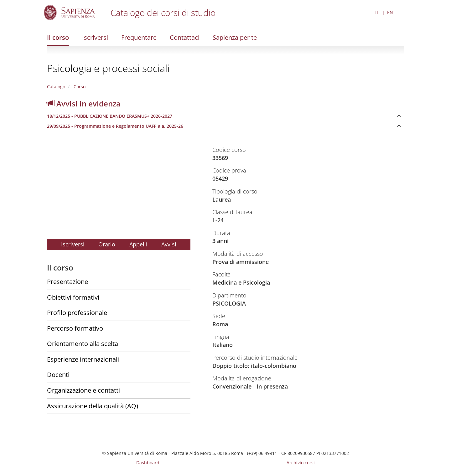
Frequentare (139, 37)
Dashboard (147, 463)
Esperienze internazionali (83, 359)
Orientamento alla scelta (82, 343)
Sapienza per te (235, 37)
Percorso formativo (75, 328)
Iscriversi (95, 37)
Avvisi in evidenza (84, 103)
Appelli (138, 244)
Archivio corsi (301, 463)
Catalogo (56, 87)
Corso (79, 87)
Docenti (58, 374)
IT (377, 12)
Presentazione (67, 281)
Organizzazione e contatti (83, 390)
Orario (106, 244)
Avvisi (168, 244)
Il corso (58, 37)
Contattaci (185, 37)
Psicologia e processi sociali (108, 68)
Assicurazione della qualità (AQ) (92, 406)
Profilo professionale (77, 312)
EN (390, 12)
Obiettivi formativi (73, 297)
